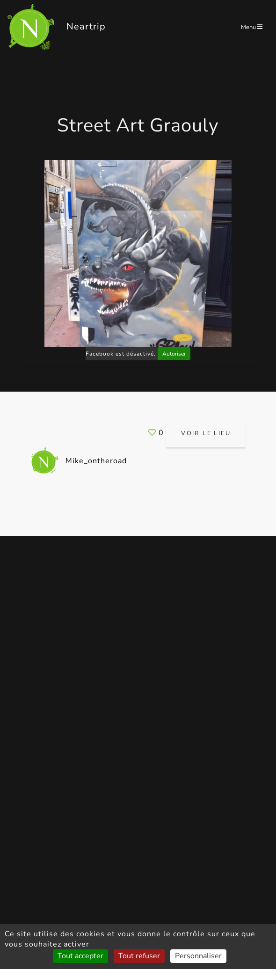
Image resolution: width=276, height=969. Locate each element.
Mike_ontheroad (78, 461)
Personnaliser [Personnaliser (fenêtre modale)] (198, 956)
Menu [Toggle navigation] (251, 27)
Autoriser (174, 353)
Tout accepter (80, 956)
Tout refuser (139, 956)
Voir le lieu (206, 433)
